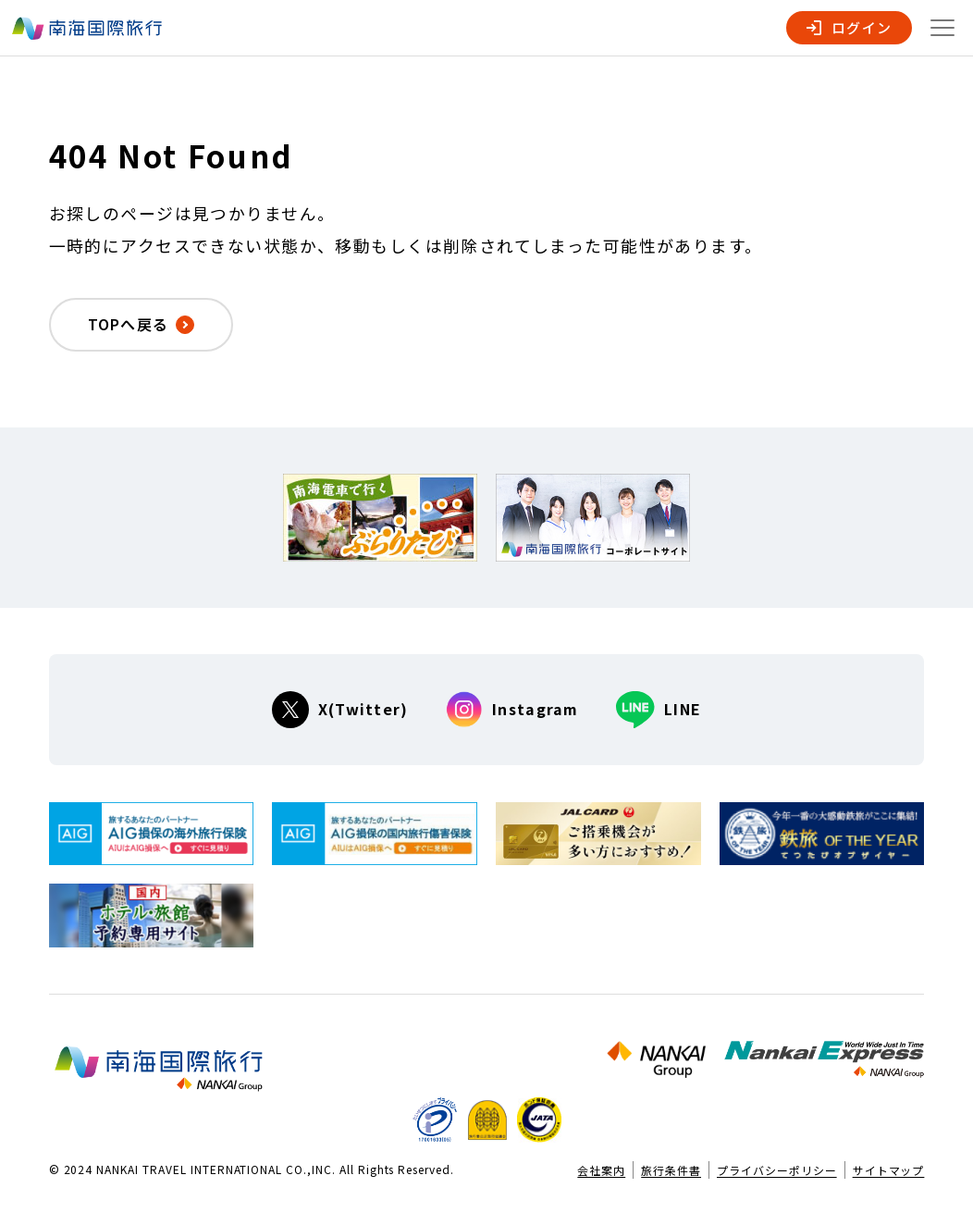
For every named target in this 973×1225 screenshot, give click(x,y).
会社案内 (601, 1170)
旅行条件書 (671, 1170)
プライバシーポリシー (777, 1170)
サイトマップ (889, 1170)
